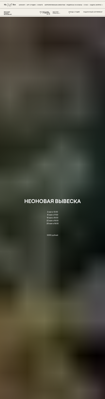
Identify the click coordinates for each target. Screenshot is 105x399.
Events (40, 5)
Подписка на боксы (74, 5)
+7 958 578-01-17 (46, 13)
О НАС (86, 5)
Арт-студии (31, 5)
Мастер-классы (56, 12)
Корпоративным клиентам (55, 5)
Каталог (22, 5)
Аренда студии (74, 12)
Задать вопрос (96, 5)
